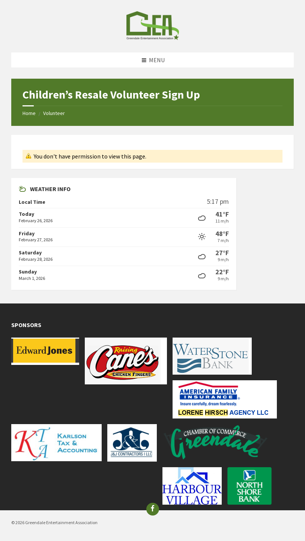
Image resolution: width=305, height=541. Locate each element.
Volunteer (54, 113)
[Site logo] (152, 38)
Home (29, 113)
